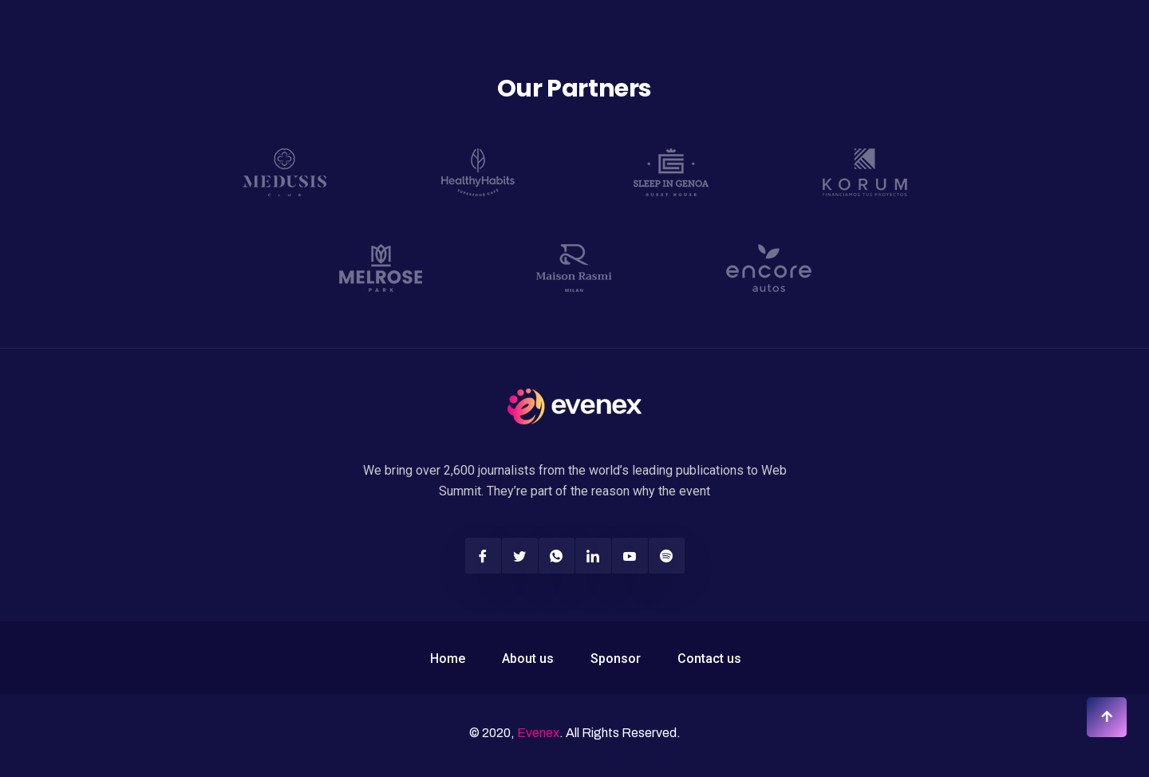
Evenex (538, 733)
